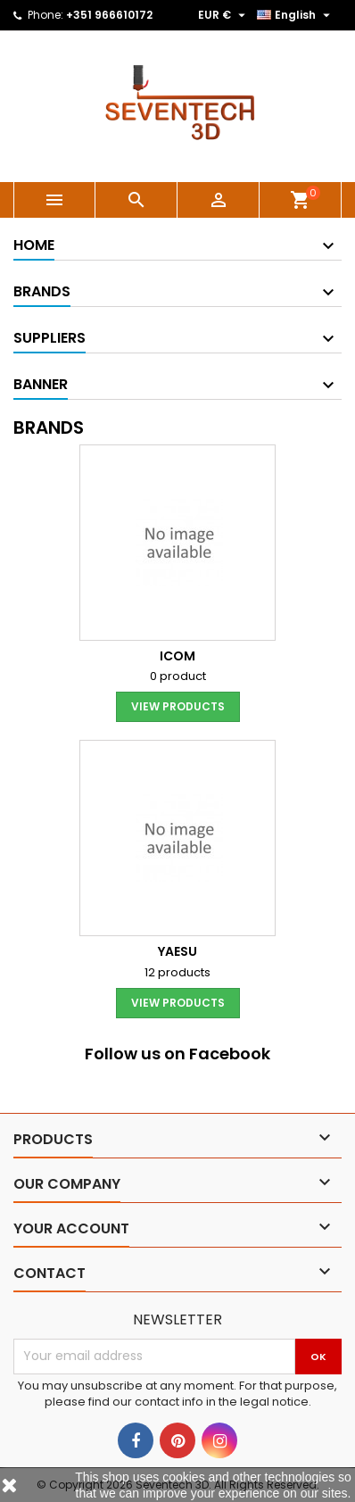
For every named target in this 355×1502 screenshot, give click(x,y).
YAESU (177, 951)
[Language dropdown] (295, 15)
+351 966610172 (109, 14)
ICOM (177, 656)
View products (178, 706)
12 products (177, 972)
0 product (178, 676)
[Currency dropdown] (224, 15)
